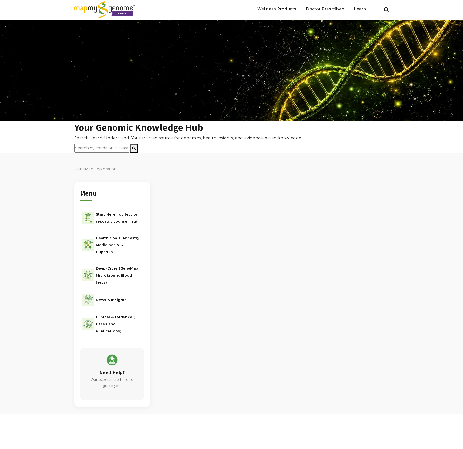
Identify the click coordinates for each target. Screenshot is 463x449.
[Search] (134, 148)
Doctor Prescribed (325, 9)
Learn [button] (360, 9)
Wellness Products (276, 9)
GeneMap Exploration (95, 169)
